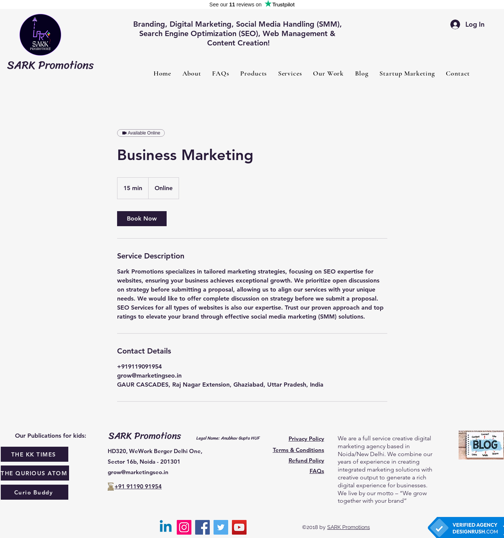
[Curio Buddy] (34, 492)
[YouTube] (239, 527)
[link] (142, 218)
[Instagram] (184, 527)
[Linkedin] (165, 527)
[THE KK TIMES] (34, 454)
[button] (253, 73)
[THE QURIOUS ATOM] (35, 473)
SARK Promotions (348, 527)
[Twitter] (221, 527)
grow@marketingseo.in (138, 472)
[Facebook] (202, 527)
